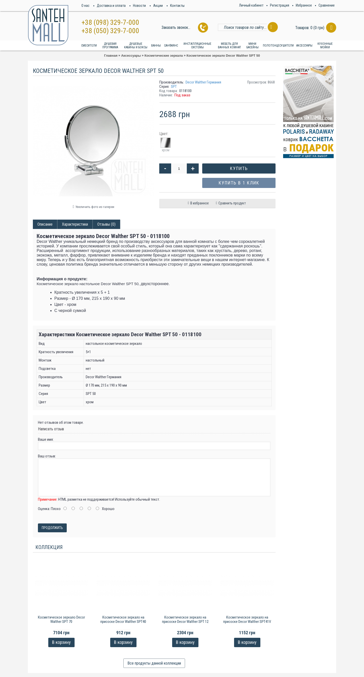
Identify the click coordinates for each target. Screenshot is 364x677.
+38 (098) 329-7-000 (110, 22)
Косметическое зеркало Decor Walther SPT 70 (61, 619)
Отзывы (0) (106, 224)
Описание (45, 224)
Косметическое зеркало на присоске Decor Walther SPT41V (247, 619)
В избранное (199, 203)
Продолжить (52, 528)
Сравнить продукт (232, 203)
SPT (174, 86)
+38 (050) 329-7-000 (110, 31)
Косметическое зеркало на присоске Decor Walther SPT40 (123, 619)
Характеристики (75, 224)
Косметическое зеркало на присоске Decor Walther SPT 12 (185, 619)
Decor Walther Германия (203, 82)
